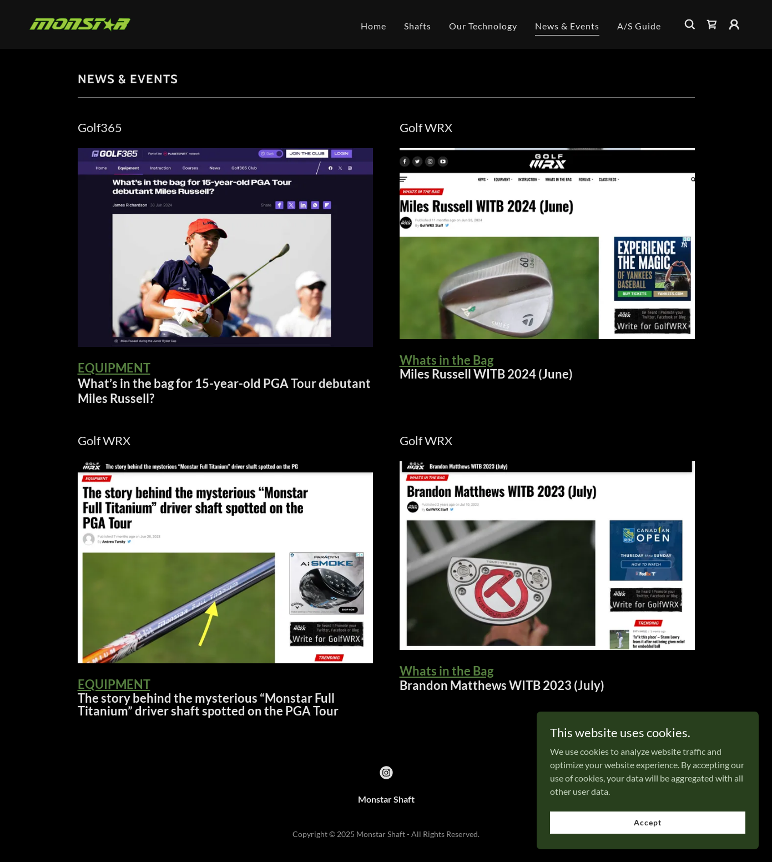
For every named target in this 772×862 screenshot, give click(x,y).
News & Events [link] (567, 26)
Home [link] (373, 26)
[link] (80, 23)
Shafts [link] (417, 26)
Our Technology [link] (483, 26)
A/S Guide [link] (639, 26)
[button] (734, 24)
